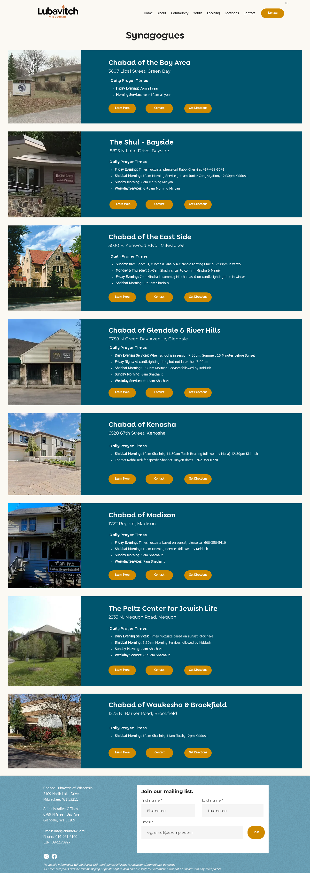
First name (150, 800)
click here (206, 636)
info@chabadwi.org (69, 831)
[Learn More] (122, 108)
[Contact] (159, 108)
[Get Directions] (198, 108)
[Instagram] (46, 856)
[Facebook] (54, 856)
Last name (211, 800)
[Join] (256, 832)
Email (146, 822)
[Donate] (272, 13)
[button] (162, 13)
